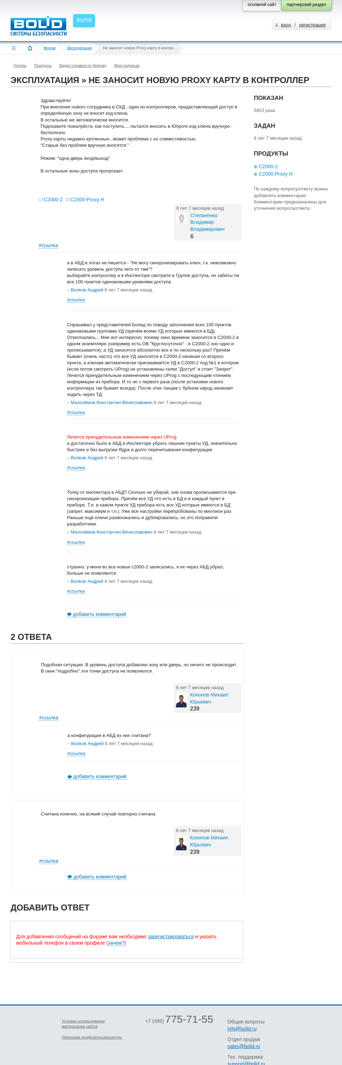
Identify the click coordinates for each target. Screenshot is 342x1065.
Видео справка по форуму (82, 65)
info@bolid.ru (242, 1029)
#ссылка (48, 245)
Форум (49, 48)
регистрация (312, 24)
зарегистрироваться (171, 936)
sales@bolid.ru (243, 1046)
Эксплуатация (79, 48)
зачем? (116, 943)
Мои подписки (126, 65)
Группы (19, 65)
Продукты (43, 65)
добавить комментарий (99, 614)
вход (286, 24)
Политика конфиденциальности (92, 1037)
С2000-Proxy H (87, 199)
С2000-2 (53, 199)
